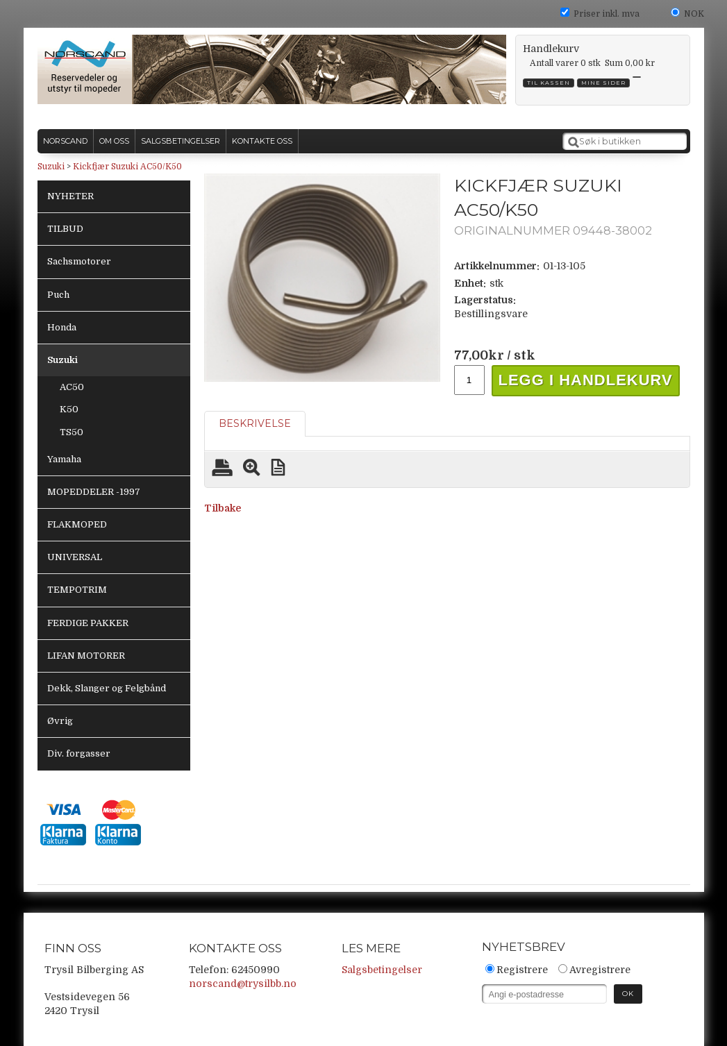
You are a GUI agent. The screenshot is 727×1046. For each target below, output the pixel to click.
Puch (58, 294)
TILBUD (65, 228)
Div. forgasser (78, 753)
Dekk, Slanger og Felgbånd (106, 688)
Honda (61, 327)
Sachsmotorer (79, 261)
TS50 (71, 432)
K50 (69, 409)
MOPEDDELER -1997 (93, 492)
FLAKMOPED (77, 524)
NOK (694, 14)
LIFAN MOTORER (86, 655)
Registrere (522, 969)
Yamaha (64, 459)
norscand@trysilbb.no (242, 983)
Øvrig (60, 721)
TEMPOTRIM (77, 589)
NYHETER (70, 196)
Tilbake (222, 508)
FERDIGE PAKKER (87, 623)
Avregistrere (599, 969)
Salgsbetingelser (382, 969)
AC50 (72, 387)
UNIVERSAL (74, 557)
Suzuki (51, 166)
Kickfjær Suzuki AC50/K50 (127, 166)
